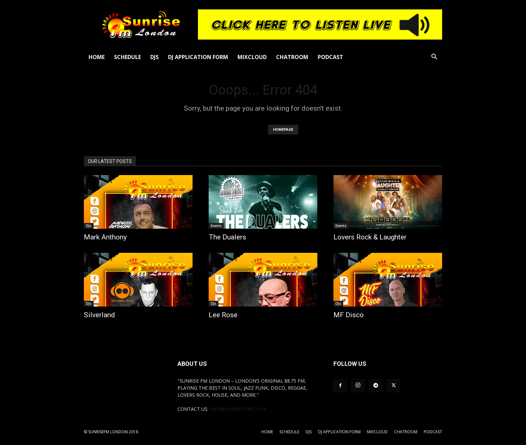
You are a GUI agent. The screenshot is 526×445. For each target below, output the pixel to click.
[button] (434, 57)
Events (216, 225)
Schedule (127, 57)
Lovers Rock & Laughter (370, 237)
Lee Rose (223, 315)
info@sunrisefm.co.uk (238, 409)
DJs (154, 57)
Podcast (330, 57)
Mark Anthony (105, 237)
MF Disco (348, 315)
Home (97, 57)
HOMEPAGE (283, 129)
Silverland (99, 315)
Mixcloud (252, 57)
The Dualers (227, 237)
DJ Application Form (198, 57)
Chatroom (292, 57)
